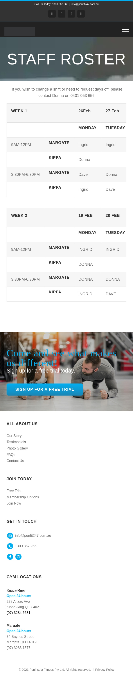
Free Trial (14, 491)
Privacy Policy (104, 669)
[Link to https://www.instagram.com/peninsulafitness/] (18, 557)
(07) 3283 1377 (19, 648)
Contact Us (15, 461)
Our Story (14, 436)
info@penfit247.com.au (85, 4)
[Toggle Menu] (125, 31)
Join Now (14, 503)
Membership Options (23, 497)
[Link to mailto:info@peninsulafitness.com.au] (10, 536)
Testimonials (16, 442)
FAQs (11, 455)
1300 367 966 (25, 546)
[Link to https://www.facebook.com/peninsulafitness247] (10, 557)
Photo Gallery (17, 448)
